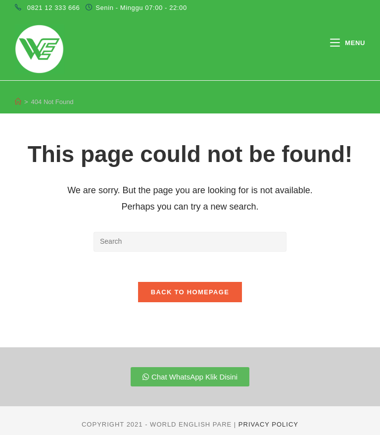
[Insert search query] (190, 242)
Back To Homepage (190, 292)
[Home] (18, 102)
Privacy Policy (268, 424)
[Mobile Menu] (347, 43)
